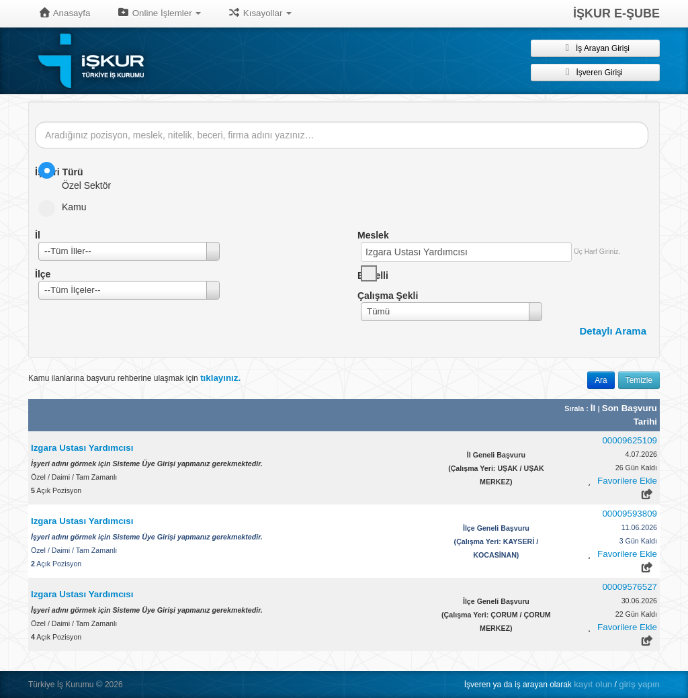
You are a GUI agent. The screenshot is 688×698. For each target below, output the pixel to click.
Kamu (66, 207)
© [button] (99, 684)
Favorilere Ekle (627, 481)
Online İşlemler (159, 12)
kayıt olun (593, 684)
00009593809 (629, 514)
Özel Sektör (79, 176)
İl (594, 408)
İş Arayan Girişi (595, 47)
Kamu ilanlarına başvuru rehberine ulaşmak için (134, 378)
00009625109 (629, 440)
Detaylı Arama (613, 331)
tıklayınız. (220, 378)
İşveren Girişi (595, 72)
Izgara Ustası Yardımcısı (82, 448)
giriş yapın (639, 684)
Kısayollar (260, 12)
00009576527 (629, 587)
